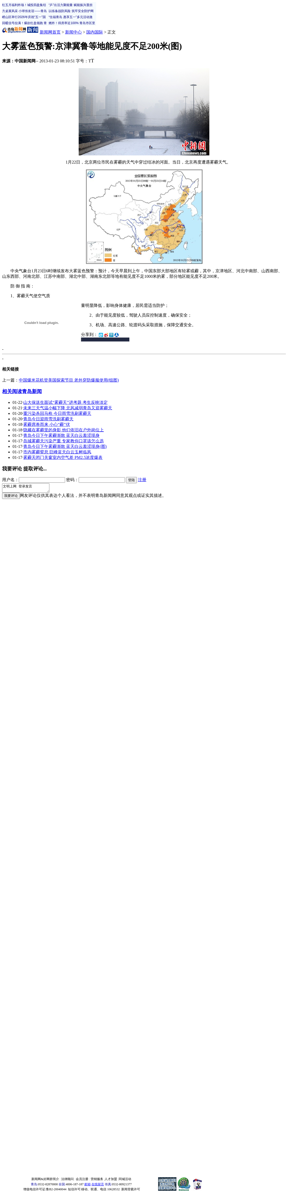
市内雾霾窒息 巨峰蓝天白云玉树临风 (57, 452)
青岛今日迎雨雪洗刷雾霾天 (48, 419)
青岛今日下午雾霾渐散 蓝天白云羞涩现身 (61, 435)
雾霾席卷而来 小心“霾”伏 (46, 424)
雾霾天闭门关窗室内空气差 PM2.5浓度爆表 (62, 457)
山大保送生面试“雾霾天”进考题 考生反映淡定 (65, 402)
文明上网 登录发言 (28, 488)
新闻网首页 (50, 32)
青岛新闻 (32, 391)
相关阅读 (12, 391)
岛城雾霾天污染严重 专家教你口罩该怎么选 (63, 441)
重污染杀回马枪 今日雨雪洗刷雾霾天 (57, 413)
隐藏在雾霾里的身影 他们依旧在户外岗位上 (63, 430)
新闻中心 (73, 32)
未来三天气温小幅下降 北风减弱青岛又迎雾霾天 (67, 408)
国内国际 (94, 32)
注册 (142, 479)
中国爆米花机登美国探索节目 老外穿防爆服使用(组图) (69, 380)
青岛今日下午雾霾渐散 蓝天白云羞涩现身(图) (65, 446)
